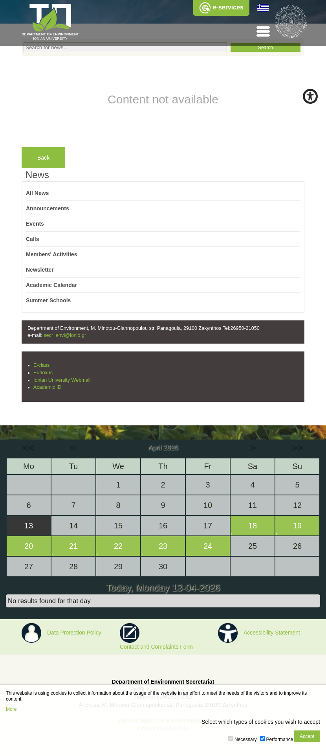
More (11, 709)
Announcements (47, 208)
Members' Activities (51, 254)
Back (43, 158)
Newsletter (40, 270)
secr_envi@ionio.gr (65, 335)
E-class (41, 365)
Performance (279, 739)
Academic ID (47, 387)
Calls (32, 239)
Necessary (245, 739)
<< (29, 448)
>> (297, 448)
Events (35, 224)
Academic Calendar (51, 285)
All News (37, 193)
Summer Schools (48, 300)
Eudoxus (43, 372)
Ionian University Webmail (61, 380)
